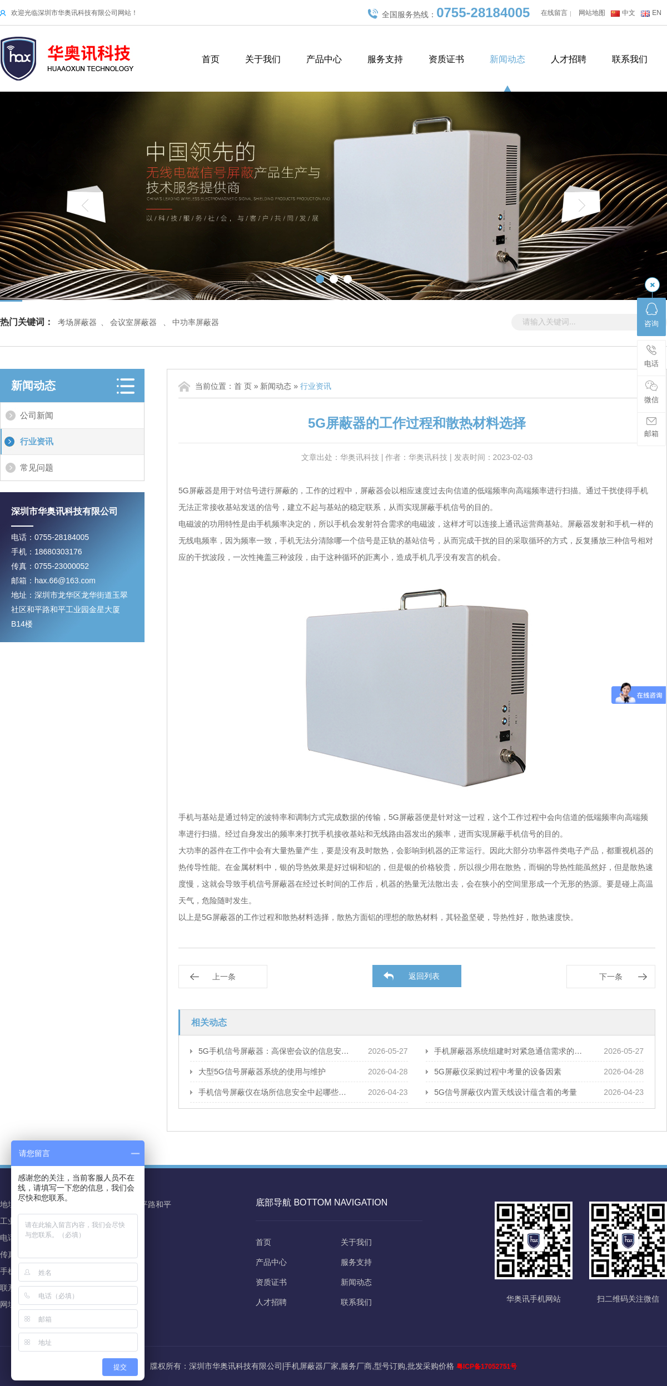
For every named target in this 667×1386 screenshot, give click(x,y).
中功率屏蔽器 (195, 322)
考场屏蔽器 (77, 322)
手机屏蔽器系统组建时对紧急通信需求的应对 (510, 1051)
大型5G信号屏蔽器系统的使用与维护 (262, 1071)
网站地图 (592, 13)
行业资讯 (36, 441)
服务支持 (385, 59)
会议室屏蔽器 (133, 322)
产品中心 (324, 59)
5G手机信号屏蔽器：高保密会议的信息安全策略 (274, 1051)
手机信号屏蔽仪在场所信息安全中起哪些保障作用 (274, 1092)
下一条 (611, 976)
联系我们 (630, 59)
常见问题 (36, 467)
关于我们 (263, 59)
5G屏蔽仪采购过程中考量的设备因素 (497, 1071)
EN (656, 13)
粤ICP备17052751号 (486, 1366)
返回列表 (424, 976)
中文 (628, 13)
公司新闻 (36, 415)
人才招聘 (568, 59)
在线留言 (554, 13)
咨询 (651, 315)
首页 (211, 59)
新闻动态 (507, 59)
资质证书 (446, 59)
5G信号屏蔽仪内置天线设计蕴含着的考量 (505, 1092)
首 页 (243, 386)
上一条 (224, 976)
